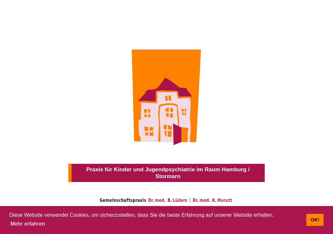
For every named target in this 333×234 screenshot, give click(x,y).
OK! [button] (315, 219)
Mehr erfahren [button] (27, 224)
